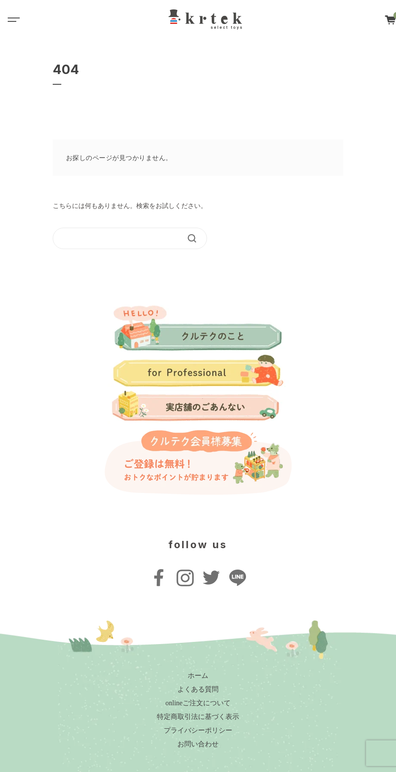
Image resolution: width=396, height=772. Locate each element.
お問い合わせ (198, 744)
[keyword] (124, 238)
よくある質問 (198, 689)
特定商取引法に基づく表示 (198, 716)
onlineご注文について (198, 703)
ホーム (198, 675)
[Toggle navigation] (13, 19)
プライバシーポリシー (198, 730)
